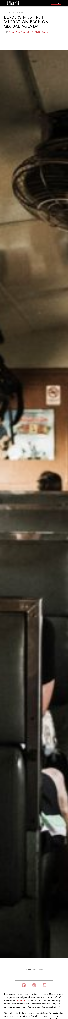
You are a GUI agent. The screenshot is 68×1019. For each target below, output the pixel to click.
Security (18, 13)
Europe (8, 13)
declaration (22, 1000)
